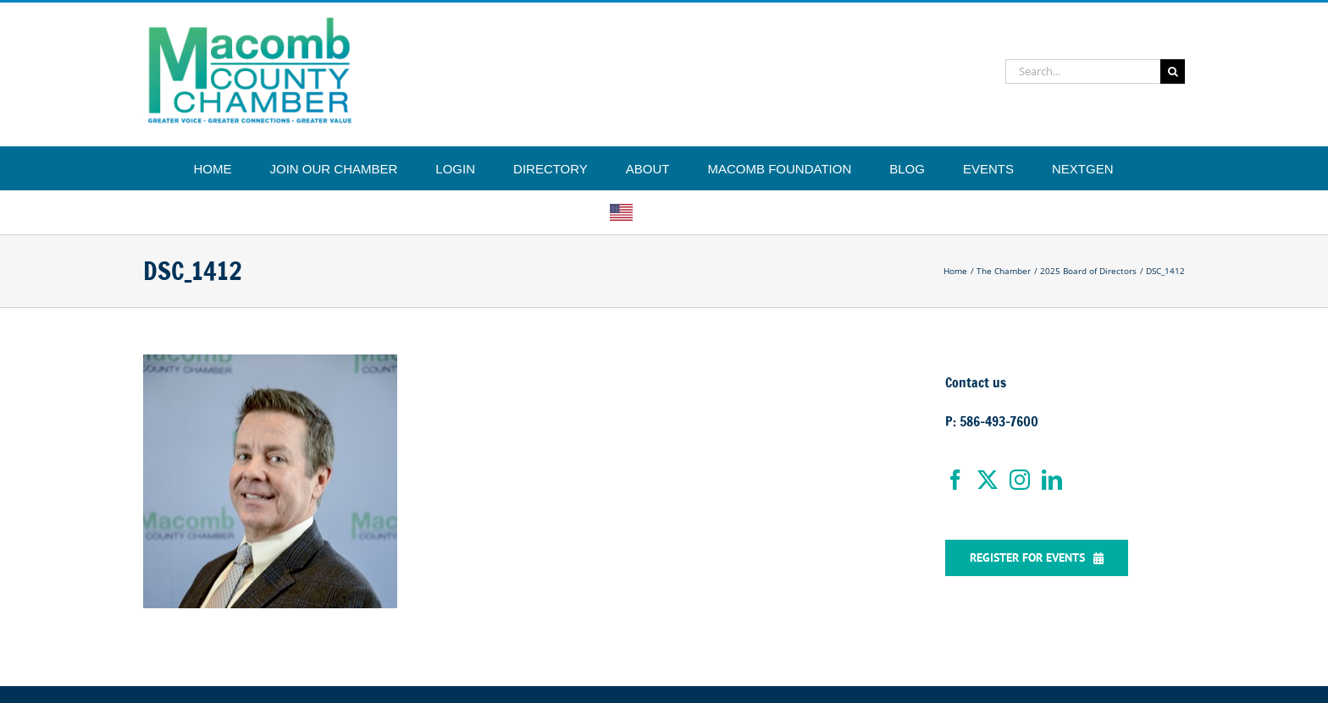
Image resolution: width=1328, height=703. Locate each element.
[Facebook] (955, 480)
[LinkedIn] (1052, 480)
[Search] (1172, 71)
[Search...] (1082, 71)
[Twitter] (987, 480)
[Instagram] (1020, 480)
